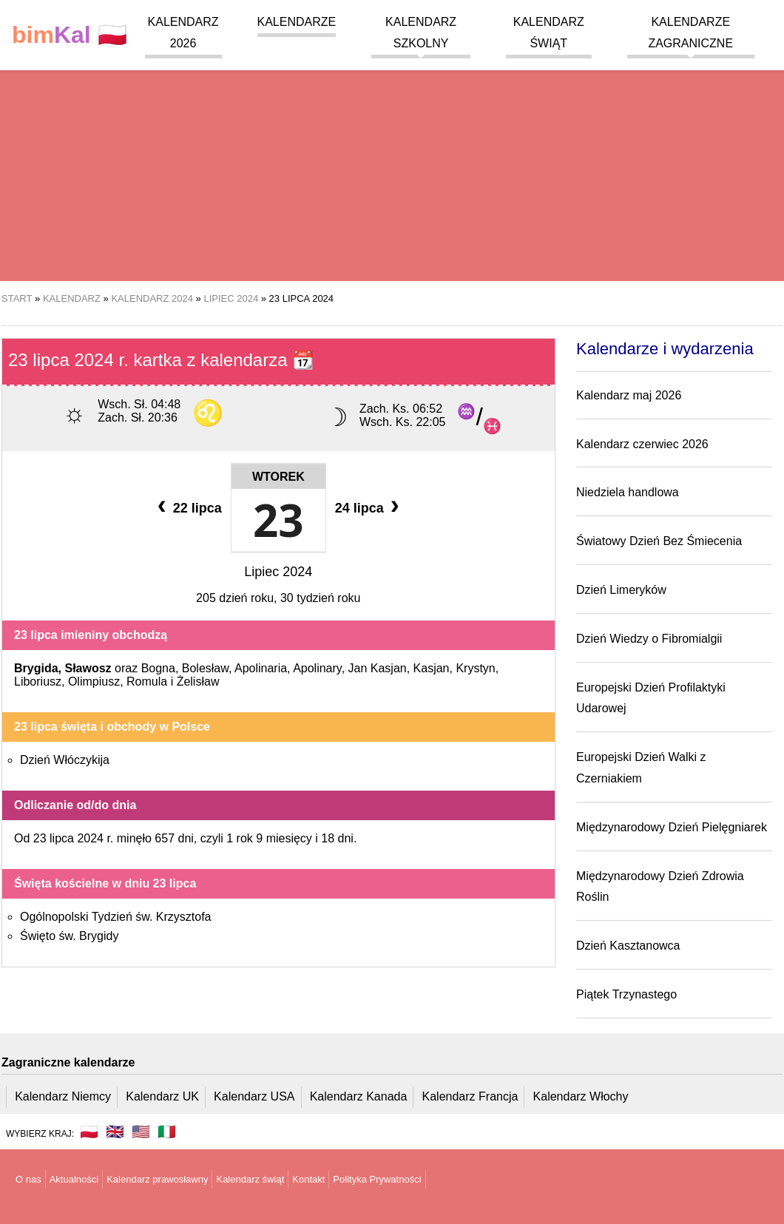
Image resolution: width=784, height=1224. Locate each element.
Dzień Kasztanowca (628, 945)
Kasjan (431, 668)
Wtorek (278, 476)
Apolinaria (260, 668)
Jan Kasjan (377, 668)
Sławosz (87, 668)
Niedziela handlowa (627, 492)
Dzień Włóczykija (64, 760)
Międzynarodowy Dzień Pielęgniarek (671, 827)
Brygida (36, 668)
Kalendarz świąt (250, 1179)
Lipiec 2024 (278, 571)
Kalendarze (297, 22)
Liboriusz (37, 681)
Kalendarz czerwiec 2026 (642, 444)
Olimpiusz (94, 681)
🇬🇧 (115, 1131)
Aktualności (74, 1179)
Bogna (158, 668)
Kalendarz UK (162, 1096)
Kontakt (308, 1179)
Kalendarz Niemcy (63, 1096)
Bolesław (205, 668)
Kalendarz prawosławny (157, 1179)
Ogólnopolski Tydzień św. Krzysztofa (116, 916)
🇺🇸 (141, 1131)
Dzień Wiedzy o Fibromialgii (649, 638)
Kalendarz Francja (470, 1096)
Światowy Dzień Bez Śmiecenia (659, 541)
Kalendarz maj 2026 (628, 395)
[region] (392, 162)
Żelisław (198, 681)
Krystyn (475, 668)
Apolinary (317, 668)
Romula (146, 681)
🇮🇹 (167, 1131)
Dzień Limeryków (621, 590)
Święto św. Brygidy (69, 936)
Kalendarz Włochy (581, 1096)
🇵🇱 (69, 35)
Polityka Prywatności (377, 1179)
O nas (28, 1179)
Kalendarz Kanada (359, 1096)
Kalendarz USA (254, 1096)
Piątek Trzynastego (626, 994)
